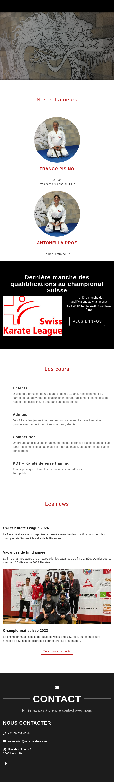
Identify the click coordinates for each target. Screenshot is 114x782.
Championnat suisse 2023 (25, 631)
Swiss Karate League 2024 (26, 528)
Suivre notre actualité (57, 651)
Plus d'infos (87, 321)
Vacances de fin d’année (24, 552)
